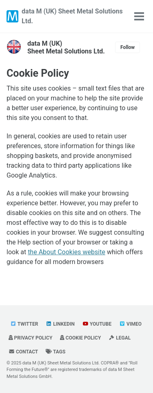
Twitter (24, 324)
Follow (127, 47)
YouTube (96, 324)
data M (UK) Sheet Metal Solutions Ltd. (72, 16)
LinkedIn (60, 324)
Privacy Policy (30, 338)
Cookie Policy (38, 73)
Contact (23, 352)
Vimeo (130, 324)
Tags (55, 352)
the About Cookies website (66, 252)
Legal (120, 338)
